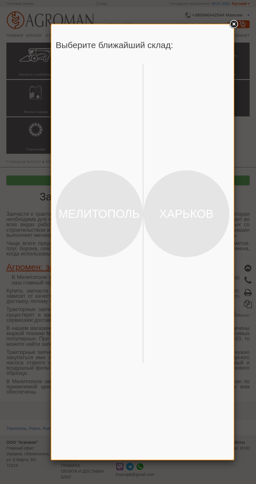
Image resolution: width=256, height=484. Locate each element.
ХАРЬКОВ (186, 213)
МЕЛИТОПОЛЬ (99, 213)
